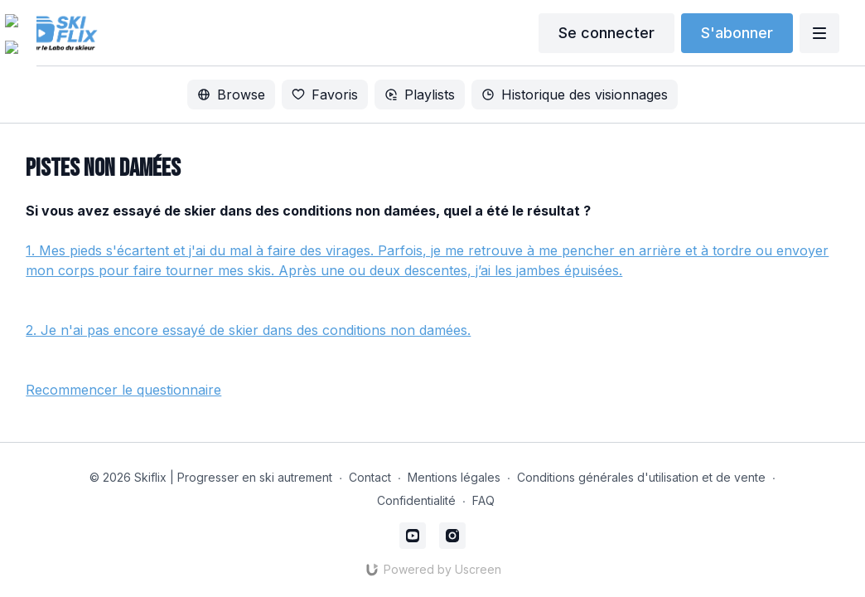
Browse (231, 94)
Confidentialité (416, 500)
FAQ (483, 500)
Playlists (419, 94)
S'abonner (737, 32)
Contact (370, 477)
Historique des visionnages (574, 94)
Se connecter (606, 32)
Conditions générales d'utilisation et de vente (641, 477)
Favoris (325, 94)
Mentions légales (454, 477)
